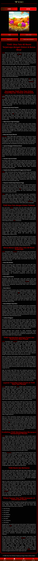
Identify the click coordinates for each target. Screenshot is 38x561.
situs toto (31, 81)
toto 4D (19, 54)
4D (13, 113)
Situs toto (4, 136)
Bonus (5, 559)
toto (30, 78)
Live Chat (33, 559)
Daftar (14, 559)
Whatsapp (23, 559)
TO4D (3, 53)
